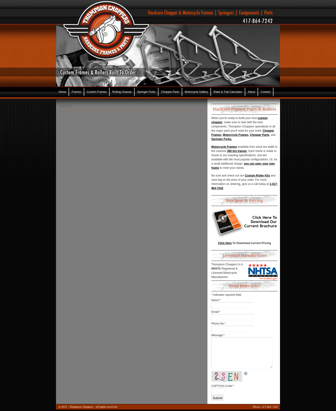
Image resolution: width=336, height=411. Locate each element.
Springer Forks (146, 92)
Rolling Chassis (122, 92)
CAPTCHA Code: (222, 386)
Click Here (225, 243)
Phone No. (218, 323)
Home (62, 92)
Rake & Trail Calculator (228, 92)
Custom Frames (97, 92)
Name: (216, 300)
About (251, 92)
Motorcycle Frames (235, 135)
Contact (265, 92)
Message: (218, 335)
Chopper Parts (170, 92)
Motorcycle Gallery (196, 92)
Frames (76, 92)
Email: (215, 312)
